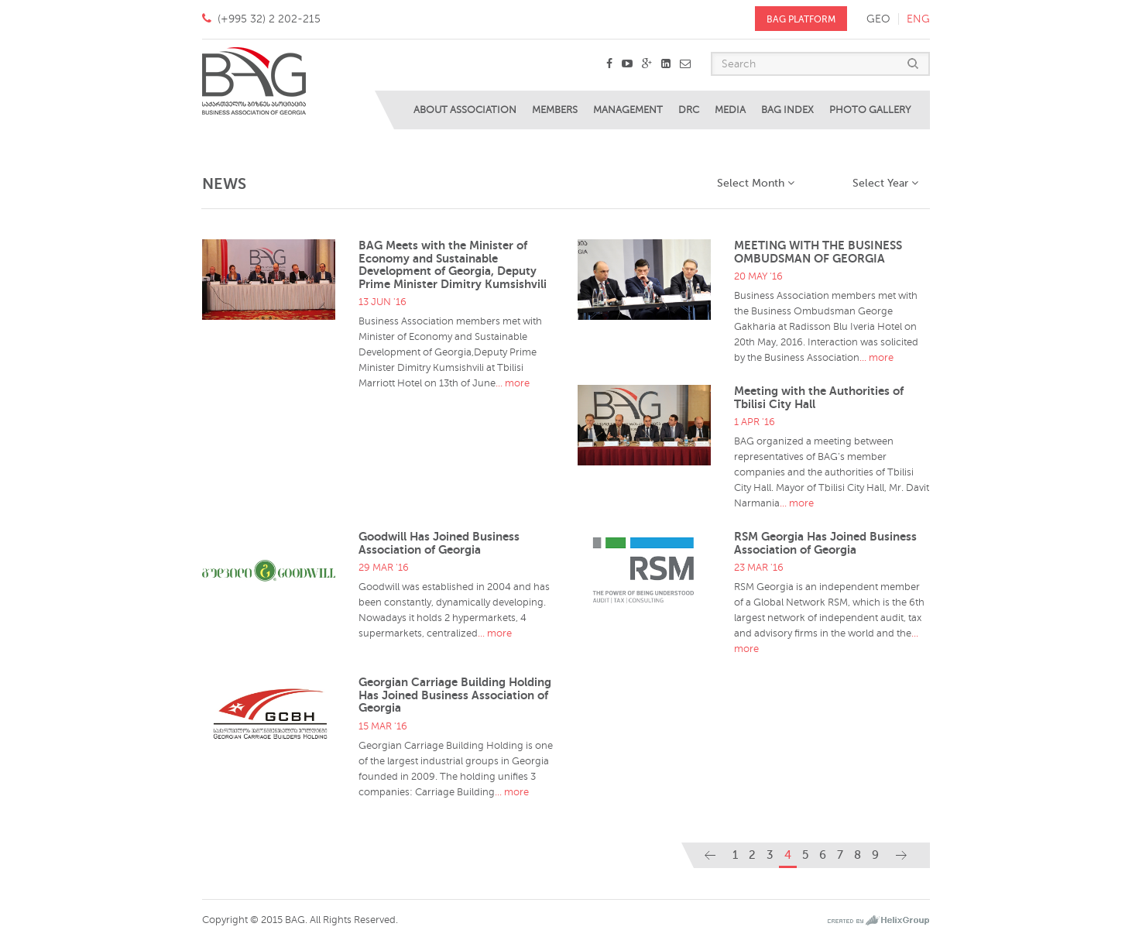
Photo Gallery (870, 110)
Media (730, 110)
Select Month (755, 183)
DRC (688, 110)
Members (555, 110)
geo (878, 19)
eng (918, 19)
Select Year (885, 183)
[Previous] (710, 855)
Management (628, 110)
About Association (464, 110)
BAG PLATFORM (801, 19)
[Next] (901, 855)
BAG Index (787, 110)
